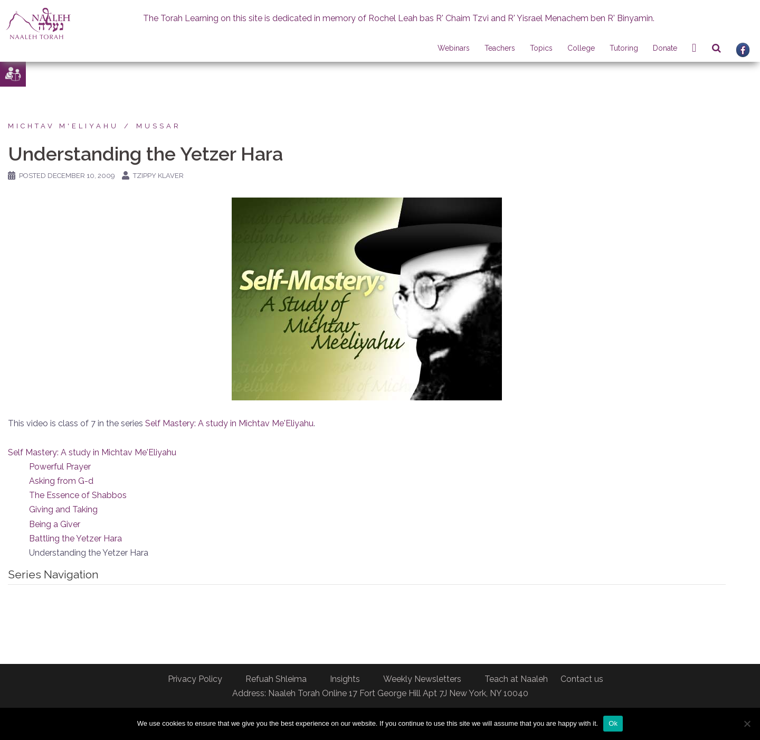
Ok (613, 723)
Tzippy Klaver (158, 176)
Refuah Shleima (276, 679)
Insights (345, 679)
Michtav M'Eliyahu (63, 126)
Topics (541, 48)
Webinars (454, 48)
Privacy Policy (195, 679)
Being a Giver (54, 524)
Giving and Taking (63, 509)
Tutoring (624, 48)
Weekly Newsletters (422, 679)
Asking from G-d (61, 481)
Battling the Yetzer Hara (75, 538)
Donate (665, 48)
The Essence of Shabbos (78, 495)
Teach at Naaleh (516, 679)
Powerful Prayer (60, 467)
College (581, 48)
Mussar (158, 126)
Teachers (499, 48)
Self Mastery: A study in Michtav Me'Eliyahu (229, 423)
